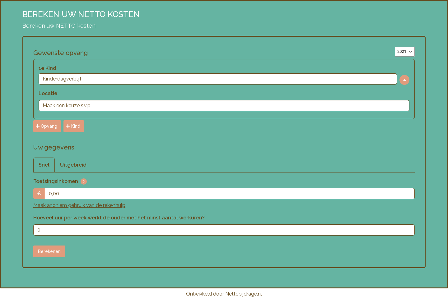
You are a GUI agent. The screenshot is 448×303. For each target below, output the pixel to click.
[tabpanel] (224, 206)
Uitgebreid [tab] (73, 165)
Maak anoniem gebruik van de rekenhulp (79, 205)
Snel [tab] (44, 165)
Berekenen (49, 251)
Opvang (46, 126)
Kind (73, 126)
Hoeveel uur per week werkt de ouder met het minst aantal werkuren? (119, 218)
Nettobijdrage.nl (243, 294)
